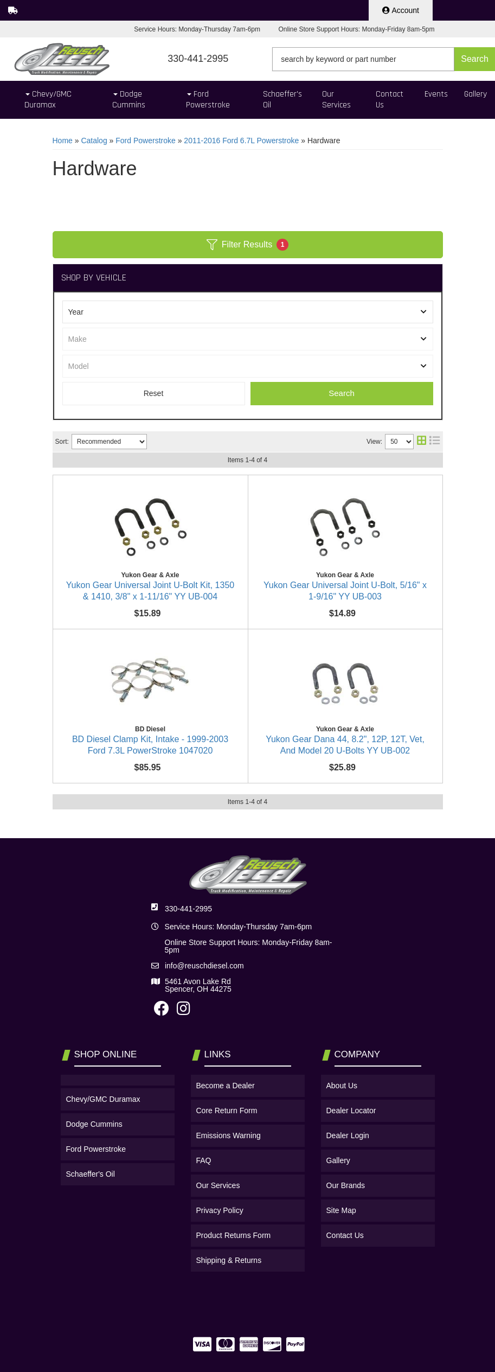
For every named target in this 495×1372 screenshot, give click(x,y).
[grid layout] (421, 441)
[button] (383, 59)
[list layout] (434, 441)
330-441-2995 (188, 1009)
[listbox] (247, 312)
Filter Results (247, 245)
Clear (153, 393)
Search (342, 393)
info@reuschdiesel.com (204, 1066)
